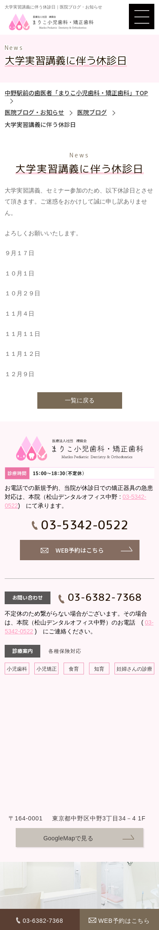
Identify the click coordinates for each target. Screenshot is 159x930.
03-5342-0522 (84, 525)
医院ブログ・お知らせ (34, 112)
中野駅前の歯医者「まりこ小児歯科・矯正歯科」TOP (76, 92)
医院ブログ (92, 112)
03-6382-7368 (105, 597)
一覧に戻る (80, 400)
